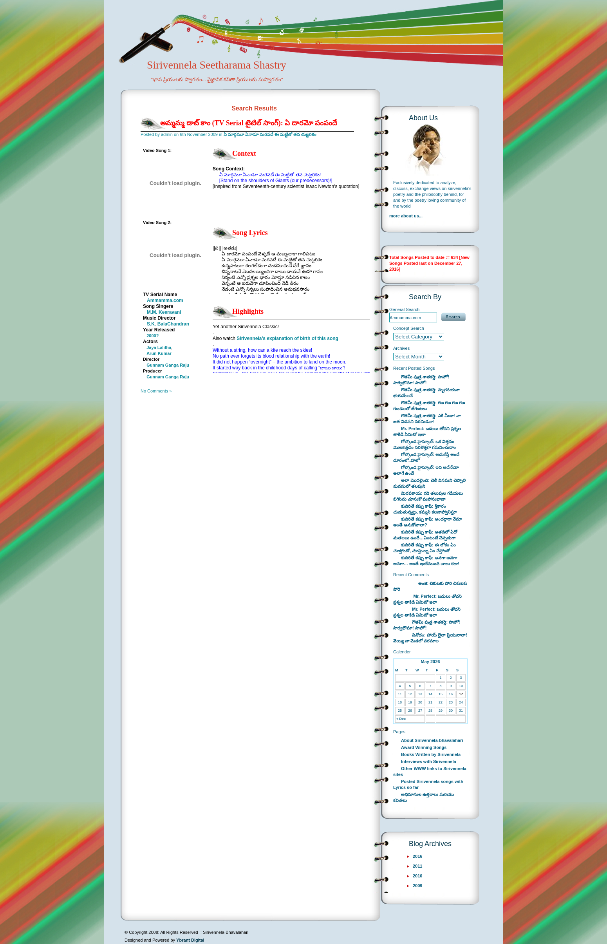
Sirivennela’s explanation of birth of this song (287, 338)
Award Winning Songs (423, 747)
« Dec (401, 719)
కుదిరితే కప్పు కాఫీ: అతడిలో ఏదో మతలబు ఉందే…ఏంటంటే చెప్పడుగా (425, 535)
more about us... (406, 215)
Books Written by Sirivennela (431, 754)
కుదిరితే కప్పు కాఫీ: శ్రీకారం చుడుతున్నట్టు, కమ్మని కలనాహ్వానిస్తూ (425, 509)
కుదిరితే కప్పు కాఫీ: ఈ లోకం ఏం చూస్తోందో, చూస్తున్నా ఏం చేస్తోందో (424, 548)
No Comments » (156, 391)
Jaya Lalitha (158, 347)
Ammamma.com (165, 300)
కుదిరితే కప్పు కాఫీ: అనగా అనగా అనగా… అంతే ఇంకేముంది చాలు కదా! (426, 560)
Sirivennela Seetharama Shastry (205, 77)
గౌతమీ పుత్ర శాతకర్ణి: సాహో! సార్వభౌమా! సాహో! (421, 379)
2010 (417, 875)
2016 (417, 856)
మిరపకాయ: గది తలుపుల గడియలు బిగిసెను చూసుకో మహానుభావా (428, 496)
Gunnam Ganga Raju (167, 365)
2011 (417, 866)
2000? (152, 335)
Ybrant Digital (190, 940)
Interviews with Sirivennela (428, 761)
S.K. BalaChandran (168, 324)
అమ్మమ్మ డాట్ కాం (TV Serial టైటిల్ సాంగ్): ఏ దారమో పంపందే (248, 123)
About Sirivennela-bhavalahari (432, 740)
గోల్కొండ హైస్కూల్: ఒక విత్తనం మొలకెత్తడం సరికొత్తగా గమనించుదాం (424, 444)
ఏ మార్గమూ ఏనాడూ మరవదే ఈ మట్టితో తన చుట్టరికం (270, 134)
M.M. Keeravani (164, 312)
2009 (417, 885)
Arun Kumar (159, 353)
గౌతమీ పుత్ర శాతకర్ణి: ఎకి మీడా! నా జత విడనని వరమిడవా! (427, 418)
